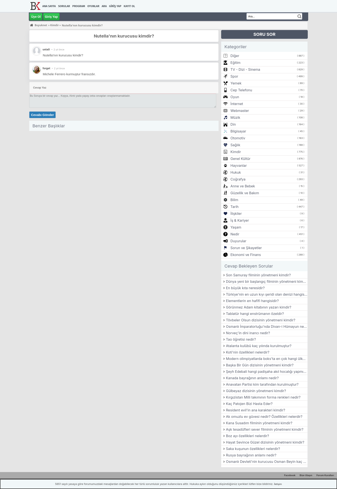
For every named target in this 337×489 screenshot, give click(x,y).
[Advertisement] (124, 163)
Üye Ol (36, 16)
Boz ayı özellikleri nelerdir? (247, 436)
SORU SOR (264, 34)
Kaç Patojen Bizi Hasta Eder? (249, 404)
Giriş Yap (115, 6)
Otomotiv (237, 138)
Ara (104, 6)
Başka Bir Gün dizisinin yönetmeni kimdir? (259, 365)
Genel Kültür (240, 158)
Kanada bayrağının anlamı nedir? (252, 378)
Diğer (234, 56)
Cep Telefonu (241, 90)
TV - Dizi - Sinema (245, 69)
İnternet (236, 104)
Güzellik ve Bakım (244, 193)
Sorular (64, 6)
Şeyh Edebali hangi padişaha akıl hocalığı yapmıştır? (267, 371)
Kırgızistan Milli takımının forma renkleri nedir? (263, 397)
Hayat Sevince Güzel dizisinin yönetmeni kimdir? (265, 442)
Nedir (234, 234)
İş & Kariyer (239, 220)
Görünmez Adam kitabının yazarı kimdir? (258, 307)
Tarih (234, 207)
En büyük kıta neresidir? (245, 288)
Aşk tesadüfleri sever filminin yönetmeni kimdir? (264, 429)
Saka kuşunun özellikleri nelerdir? (253, 449)
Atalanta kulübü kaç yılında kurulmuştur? (258, 346)
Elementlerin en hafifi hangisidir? (252, 301)
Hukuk (235, 172)
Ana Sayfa (49, 6)
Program (78, 6)
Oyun (234, 97)
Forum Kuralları (325, 475)
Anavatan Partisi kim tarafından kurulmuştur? (262, 384)
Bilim (234, 200)
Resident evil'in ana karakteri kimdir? (255, 410)
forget (46, 68)
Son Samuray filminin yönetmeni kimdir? (258, 275)
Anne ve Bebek (242, 186)
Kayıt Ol (129, 6)
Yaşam (235, 227)
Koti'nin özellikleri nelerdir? (247, 352)
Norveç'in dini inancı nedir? (248, 333)
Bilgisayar (238, 131)
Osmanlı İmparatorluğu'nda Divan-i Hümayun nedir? (267, 326)
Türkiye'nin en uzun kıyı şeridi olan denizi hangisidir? (267, 294)
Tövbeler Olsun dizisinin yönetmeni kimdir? (260, 320)
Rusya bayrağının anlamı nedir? (251, 455)
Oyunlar (93, 6)
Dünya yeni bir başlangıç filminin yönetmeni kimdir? (267, 281)
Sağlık (235, 145)
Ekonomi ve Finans (245, 255)
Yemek (235, 83)
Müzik (235, 117)
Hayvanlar (238, 165)
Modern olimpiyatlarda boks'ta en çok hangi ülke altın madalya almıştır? (267, 359)
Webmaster (239, 110)
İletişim (278, 484)
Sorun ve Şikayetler (246, 248)
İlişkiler (236, 213)
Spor (234, 76)
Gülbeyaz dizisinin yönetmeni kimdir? (256, 391)
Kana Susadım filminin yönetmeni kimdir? (259, 423)
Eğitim (235, 62)
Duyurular (238, 241)
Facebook (290, 475)
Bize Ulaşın (306, 475)
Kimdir (235, 152)
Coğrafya (237, 179)
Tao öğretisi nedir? (241, 339)
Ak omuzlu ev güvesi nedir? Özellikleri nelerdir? (264, 416)
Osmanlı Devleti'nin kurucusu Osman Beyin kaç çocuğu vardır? (267, 461)
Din (233, 124)
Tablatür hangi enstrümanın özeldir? (255, 313)
